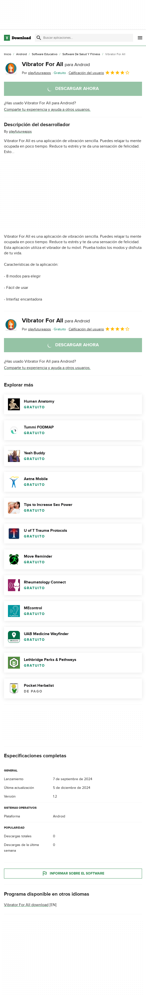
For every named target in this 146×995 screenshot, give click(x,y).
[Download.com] (17, 38)
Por (36, 73)
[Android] (21, 54)
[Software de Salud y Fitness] (81, 54)
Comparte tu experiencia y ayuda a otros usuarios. (47, 109)
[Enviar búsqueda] (39, 38)
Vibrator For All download (26, 904)
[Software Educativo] (44, 54)
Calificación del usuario (99, 72)
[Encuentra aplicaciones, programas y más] (84, 38)
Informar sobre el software (73, 874)
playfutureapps (20, 131)
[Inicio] (7, 54)
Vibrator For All (56, 64)
